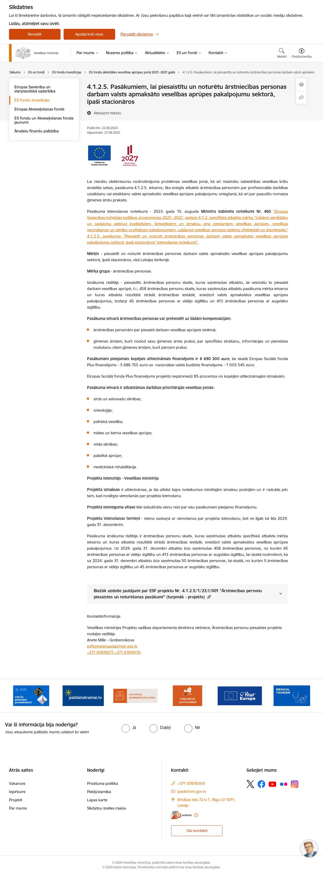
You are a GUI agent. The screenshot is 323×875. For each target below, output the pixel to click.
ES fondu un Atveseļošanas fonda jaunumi (43, 120)
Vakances (17, 783)
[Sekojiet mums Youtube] (272, 784)
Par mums (18, 808)
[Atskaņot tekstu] (107, 113)
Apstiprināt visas (89, 34)
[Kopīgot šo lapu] (301, 97)
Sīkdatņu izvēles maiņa (106, 808)
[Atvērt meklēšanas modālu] (282, 54)
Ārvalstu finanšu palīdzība (36, 131)
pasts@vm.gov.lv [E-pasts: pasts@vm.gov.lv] (191, 791)
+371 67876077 (100, 652)
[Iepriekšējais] (21, 695)
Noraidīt (34, 34)
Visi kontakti (196, 830)
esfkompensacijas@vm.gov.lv (112, 646)
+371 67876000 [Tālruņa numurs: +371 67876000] (191, 783)
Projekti (15, 799)
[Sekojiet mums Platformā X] (250, 784)
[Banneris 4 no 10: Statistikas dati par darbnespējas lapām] (135, 695)
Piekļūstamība (99, 791)
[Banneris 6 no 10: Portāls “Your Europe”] (240, 695)
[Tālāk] (302, 695)
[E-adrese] (181, 815)
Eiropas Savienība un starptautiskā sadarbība (34, 89)
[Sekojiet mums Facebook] (261, 784)
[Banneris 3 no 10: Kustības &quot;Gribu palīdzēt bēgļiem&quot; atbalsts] (83, 695)
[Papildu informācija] (196, 815)
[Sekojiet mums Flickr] (283, 784)
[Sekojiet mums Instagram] (295, 784)
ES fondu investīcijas (32, 100)
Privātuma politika (102, 783)
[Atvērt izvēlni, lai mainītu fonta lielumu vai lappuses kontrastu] (301, 54)
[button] (208, 596)
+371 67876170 (128, 652)
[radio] (129, 727)
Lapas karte (97, 799)
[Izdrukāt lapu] (301, 84)
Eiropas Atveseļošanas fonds (39, 109)
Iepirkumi (17, 791)
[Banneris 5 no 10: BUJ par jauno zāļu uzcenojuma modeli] (187, 695)
